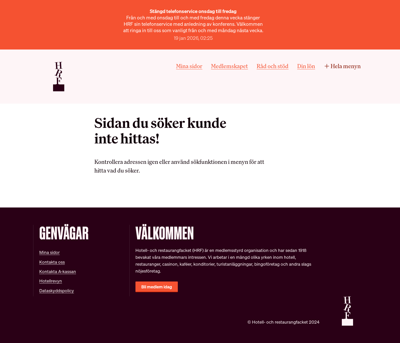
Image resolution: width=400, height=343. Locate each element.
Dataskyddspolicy (56, 290)
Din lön (306, 66)
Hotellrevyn (50, 281)
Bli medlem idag (156, 287)
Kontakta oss (52, 262)
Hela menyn (342, 66)
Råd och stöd (273, 66)
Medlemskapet (229, 66)
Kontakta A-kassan (57, 271)
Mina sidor (189, 66)
